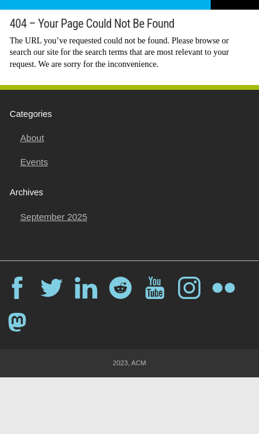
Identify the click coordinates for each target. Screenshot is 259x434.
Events (34, 162)
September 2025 (54, 217)
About (32, 138)
